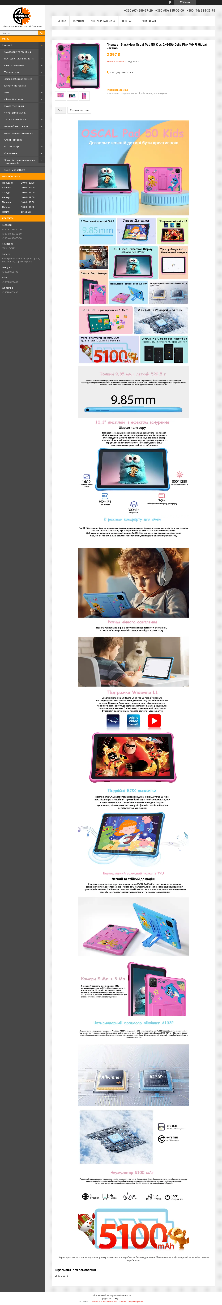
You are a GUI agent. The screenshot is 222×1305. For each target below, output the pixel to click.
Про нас (127, 21)
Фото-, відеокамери (15, 112)
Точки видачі (147, 21)
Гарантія (78, 21)
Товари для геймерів (15, 119)
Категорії (7, 45)
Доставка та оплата (103, 21)
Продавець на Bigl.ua (111, 1298)
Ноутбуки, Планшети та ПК (19, 58)
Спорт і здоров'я (13, 139)
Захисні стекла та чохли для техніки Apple (19, 161)
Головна (61, 21)
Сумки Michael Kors (14, 169)
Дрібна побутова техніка (18, 78)
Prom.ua (127, 1295)
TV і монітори (11, 72)
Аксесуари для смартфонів (18, 133)
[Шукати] (41, 33)
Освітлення (10, 153)
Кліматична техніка (15, 85)
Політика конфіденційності (131, 1301)
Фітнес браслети (13, 99)
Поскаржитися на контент (104, 1301)
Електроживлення (14, 65)
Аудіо (7, 92)
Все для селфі (11, 146)
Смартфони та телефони (18, 51)
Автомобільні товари (16, 126)
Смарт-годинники (14, 105)
